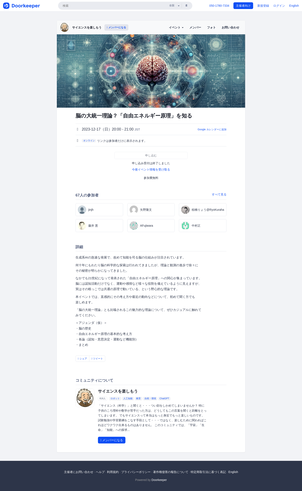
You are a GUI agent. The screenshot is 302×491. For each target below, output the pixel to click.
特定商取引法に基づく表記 (208, 472)
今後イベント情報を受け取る (151, 169)
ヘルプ (100, 472)
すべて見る (219, 194)
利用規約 (113, 472)
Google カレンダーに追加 (212, 129)
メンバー (195, 27)
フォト (211, 27)
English (294, 5)
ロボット (115, 398)
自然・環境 (150, 398)
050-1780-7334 (219, 5)
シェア (82, 358)
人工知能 (128, 398)
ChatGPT (164, 398)
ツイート (97, 358)
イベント (176, 27)
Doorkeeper (159, 480)
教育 (138, 398)
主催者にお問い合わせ (78, 472)
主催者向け (243, 5)
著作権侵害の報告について (170, 472)
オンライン (89, 140)
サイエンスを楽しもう (87, 27)
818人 (102, 398)
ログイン (279, 5)
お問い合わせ (230, 27)
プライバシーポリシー (136, 472)
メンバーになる (116, 27)
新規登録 (263, 5)
